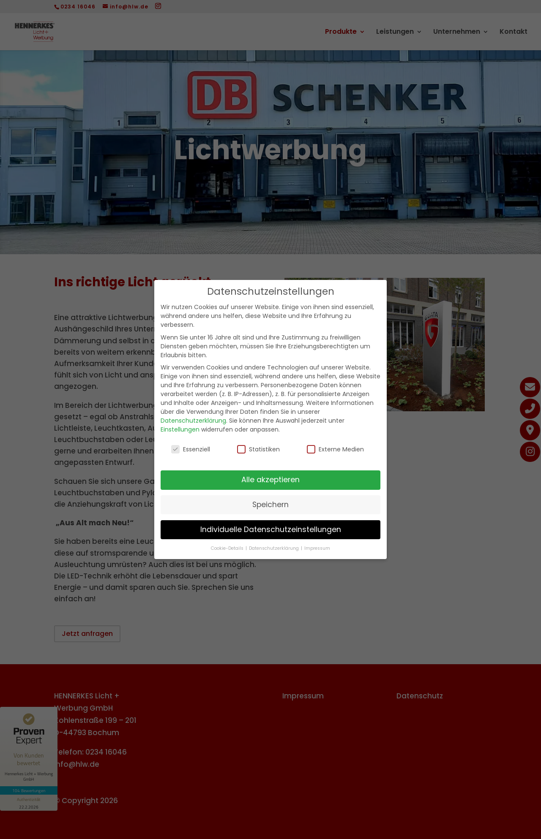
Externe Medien (335, 449)
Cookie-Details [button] (228, 548)
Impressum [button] (317, 548)
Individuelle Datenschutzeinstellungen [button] (270, 529)
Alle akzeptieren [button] (270, 480)
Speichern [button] (270, 505)
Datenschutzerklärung (193, 420)
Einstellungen (180, 429)
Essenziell (190, 449)
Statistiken (258, 449)
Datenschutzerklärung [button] (274, 548)
